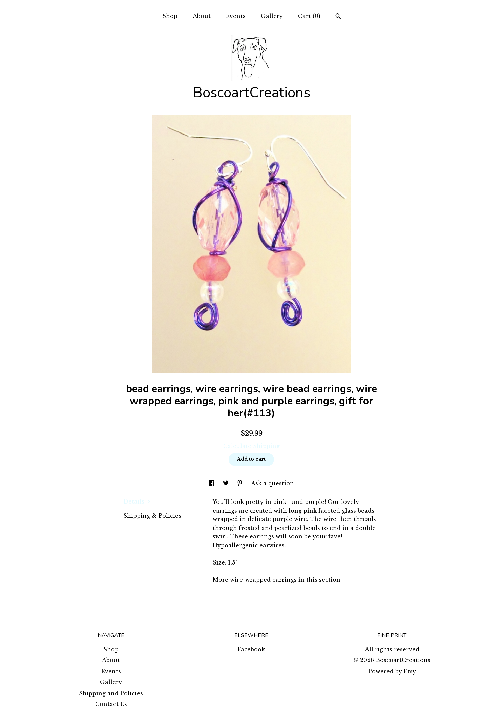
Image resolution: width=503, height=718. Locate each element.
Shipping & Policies (152, 515)
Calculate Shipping (251, 446)
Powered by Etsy (392, 671)
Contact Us (111, 704)
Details (136, 501)
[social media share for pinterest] (240, 483)
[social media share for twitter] (226, 483)
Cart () (309, 16)
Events (236, 16)
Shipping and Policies (111, 693)
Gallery (272, 16)
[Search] (338, 17)
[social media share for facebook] (212, 483)
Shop (169, 16)
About (202, 16)
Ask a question (272, 483)
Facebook (251, 649)
